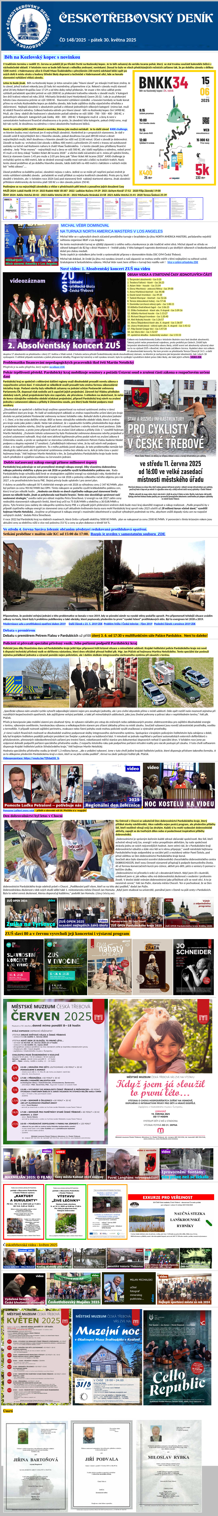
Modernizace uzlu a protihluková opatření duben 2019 (34, 624)
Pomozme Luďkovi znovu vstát (18, 810)
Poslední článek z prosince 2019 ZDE (175, 624)
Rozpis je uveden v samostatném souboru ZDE (128, 534)
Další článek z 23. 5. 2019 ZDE (85, 624)
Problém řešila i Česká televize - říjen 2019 (128, 624)
